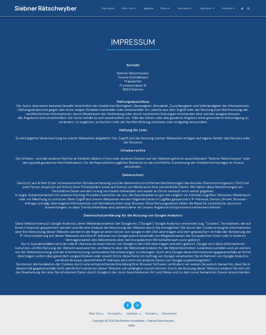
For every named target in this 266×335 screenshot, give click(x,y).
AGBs (131, 325)
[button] (129, 8)
